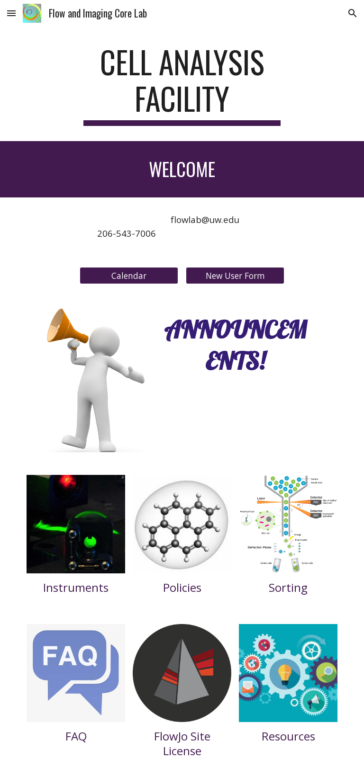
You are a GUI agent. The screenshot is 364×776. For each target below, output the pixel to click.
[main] (182, 85)
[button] (11, 13)
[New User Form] (234, 275)
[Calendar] (128, 275)
